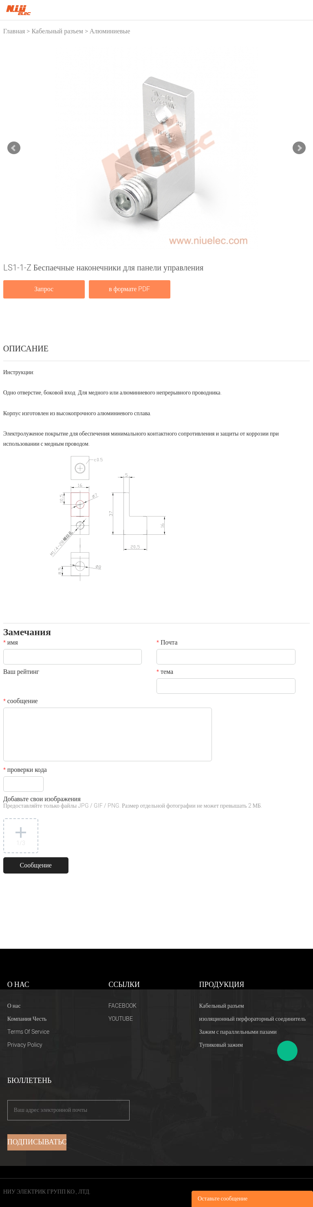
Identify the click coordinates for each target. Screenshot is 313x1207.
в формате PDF (129, 289)
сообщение (20, 702)
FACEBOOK (122, 1006)
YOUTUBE (120, 1019)
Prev (13, 148)
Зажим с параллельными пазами (238, 1032)
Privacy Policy (24, 1045)
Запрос (43, 289)
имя (10, 643)
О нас (14, 1006)
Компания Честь (27, 1019)
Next (299, 148)
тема (164, 673)
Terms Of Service (28, 1032)
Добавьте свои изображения (132, 803)
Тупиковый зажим (221, 1045)
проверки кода (25, 771)
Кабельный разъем (57, 31)
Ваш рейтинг (21, 673)
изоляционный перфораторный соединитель (252, 1019)
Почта (166, 643)
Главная (14, 31)
